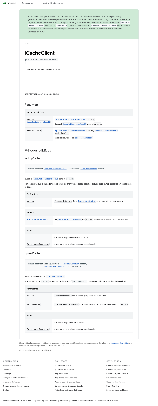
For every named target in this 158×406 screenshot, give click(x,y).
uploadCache (61, 130)
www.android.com (114, 378)
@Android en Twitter (63, 365)
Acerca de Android (11, 401)
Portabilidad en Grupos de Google (68, 390)
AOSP (27, 44)
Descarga (7, 374)
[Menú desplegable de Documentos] (36, 3)
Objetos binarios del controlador (16, 386)
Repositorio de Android (12, 365)
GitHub (6, 390)
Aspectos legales (40, 401)
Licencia (53, 401)
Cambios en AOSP (36, 32)
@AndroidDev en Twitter (64, 369)
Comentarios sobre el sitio (82, 401)
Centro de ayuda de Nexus (117, 374)
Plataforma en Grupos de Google (68, 382)
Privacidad (64, 401)
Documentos (28, 3)
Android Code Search (53, 3)
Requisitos (7, 369)
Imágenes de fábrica (11, 382)
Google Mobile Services (115, 382)
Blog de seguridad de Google (66, 378)
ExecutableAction (76, 119)
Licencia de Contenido (119, 343)
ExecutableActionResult (38, 122)
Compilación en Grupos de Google (69, 386)
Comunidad (26, 401)
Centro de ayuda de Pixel (116, 369)
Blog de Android (61, 374)
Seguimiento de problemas (117, 390)
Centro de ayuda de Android (118, 365)
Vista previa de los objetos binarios (16, 378)
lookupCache (61, 119)
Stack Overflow (112, 386)
